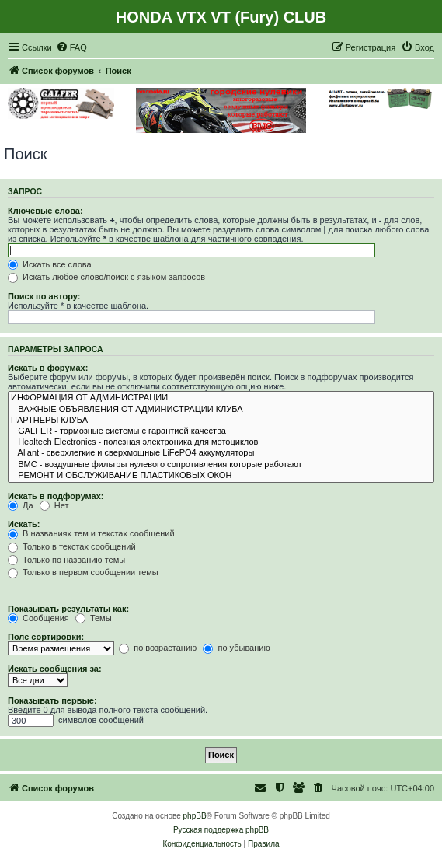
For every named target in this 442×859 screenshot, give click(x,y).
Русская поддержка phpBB (221, 830)
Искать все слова (50, 264)
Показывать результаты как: (68, 608)
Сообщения (38, 618)
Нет (54, 505)
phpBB (195, 816)
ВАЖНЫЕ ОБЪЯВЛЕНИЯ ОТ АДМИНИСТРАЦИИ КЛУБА (221, 409)
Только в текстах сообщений (72, 546)
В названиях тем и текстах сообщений (91, 533)
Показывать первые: (52, 700)
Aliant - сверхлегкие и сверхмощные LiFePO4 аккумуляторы (221, 453)
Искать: (24, 524)
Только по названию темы (66, 559)
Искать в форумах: (48, 367)
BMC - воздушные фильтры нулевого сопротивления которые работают (221, 464)
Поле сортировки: (46, 636)
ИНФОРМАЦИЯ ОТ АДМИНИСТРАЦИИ (221, 398)
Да (20, 505)
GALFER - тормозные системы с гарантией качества (221, 431)
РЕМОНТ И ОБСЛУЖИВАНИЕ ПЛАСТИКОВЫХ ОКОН (221, 475)
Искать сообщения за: (55, 668)
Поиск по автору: (44, 296)
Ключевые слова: (45, 210)
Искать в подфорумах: (56, 496)
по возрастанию (158, 647)
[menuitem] (71, 47)
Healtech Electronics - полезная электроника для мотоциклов (221, 442)
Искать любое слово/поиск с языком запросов (106, 276)
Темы (93, 618)
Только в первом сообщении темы (83, 572)
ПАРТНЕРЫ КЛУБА (221, 420)
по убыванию (236, 647)
